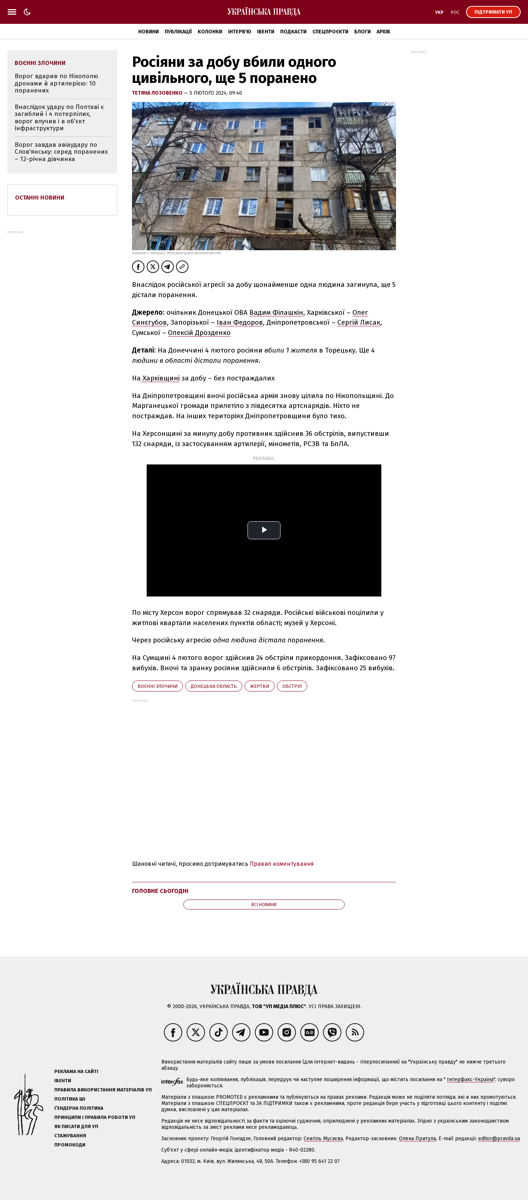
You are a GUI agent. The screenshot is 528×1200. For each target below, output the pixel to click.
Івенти (265, 32)
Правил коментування (282, 863)
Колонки (210, 32)
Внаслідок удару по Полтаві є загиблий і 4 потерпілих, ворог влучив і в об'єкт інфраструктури (59, 117)
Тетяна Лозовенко (158, 93)
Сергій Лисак (358, 322)
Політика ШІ (69, 1099)
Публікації (178, 32)
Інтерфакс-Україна (470, 1079)
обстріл (292, 686)
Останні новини (40, 197)
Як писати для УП (76, 1126)
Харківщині (160, 378)
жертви (259, 686)
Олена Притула (417, 1138)
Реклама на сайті (76, 1071)
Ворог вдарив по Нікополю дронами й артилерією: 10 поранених (56, 83)
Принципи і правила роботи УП (94, 1117)
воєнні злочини (157, 686)
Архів (383, 32)
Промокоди (69, 1145)
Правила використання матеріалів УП (103, 1090)
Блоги (362, 32)
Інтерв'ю (239, 32)
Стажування (70, 1135)
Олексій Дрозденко (199, 332)
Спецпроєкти (330, 32)
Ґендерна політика (78, 1108)
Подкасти (293, 32)
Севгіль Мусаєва (323, 1138)
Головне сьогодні (160, 890)
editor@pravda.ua (499, 1138)
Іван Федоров (240, 322)
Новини (148, 32)
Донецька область (214, 686)
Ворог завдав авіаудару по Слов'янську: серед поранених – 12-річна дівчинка (61, 152)
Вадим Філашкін (276, 312)
